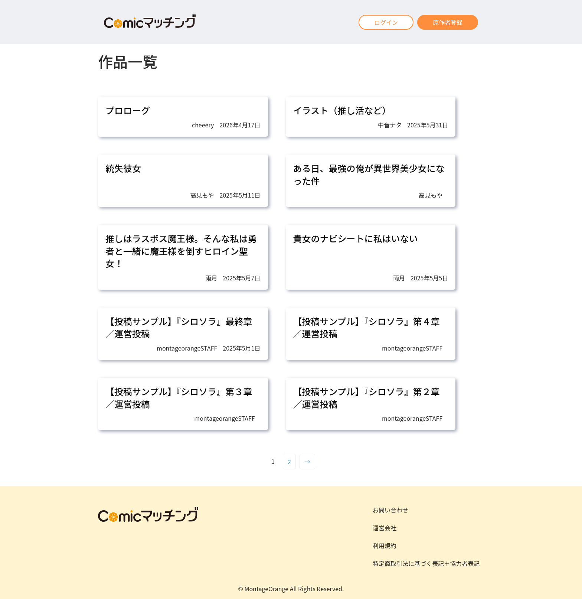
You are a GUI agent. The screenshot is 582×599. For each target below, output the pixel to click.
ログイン (386, 22)
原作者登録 (447, 22)
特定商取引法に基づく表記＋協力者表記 (426, 563)
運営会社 (384, 527)
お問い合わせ (390, 509)
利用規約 (384, 545)
